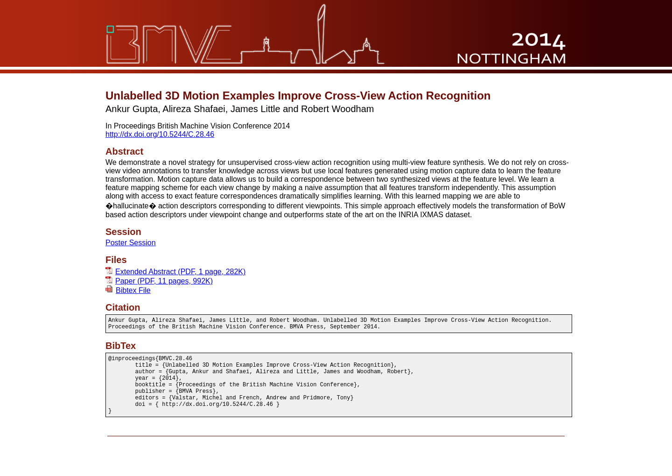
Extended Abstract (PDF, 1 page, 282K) (175, 272)
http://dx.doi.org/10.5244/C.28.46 (159, 134)
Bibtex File (128, 290)
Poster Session (130, 243)
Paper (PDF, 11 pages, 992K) (159, 281)
